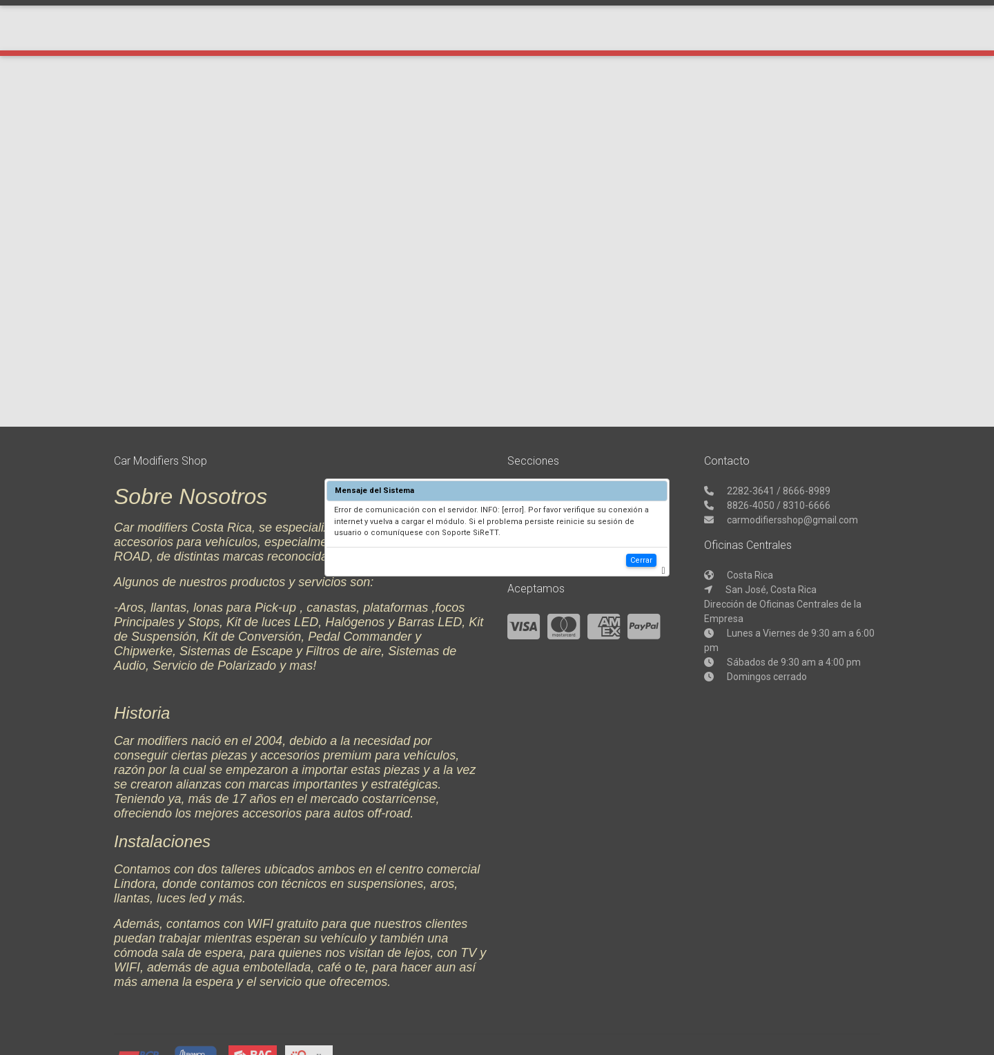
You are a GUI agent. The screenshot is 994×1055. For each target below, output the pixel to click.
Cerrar (641, 560)
